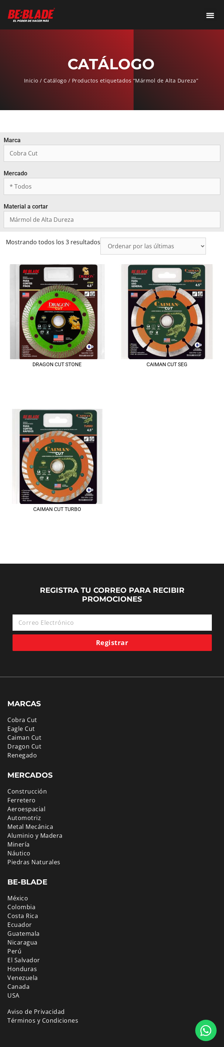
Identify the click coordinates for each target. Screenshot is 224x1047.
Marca (12, 140)
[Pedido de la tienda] (153, 246)
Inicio (31, 80)
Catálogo (55, 80)
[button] (210, 14)
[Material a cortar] (112, 219)
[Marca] (112, 153)
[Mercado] (112, 186)
